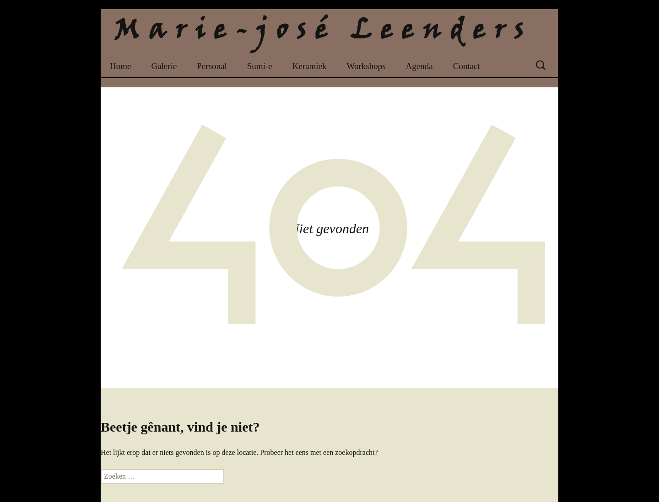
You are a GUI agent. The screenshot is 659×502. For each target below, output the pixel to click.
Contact (466, 66)
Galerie (164, 66)
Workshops (366, 66)
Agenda (419, 66)
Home (120, 66)
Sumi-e (259, 66)
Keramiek (309, 66)
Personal (212, 66)
